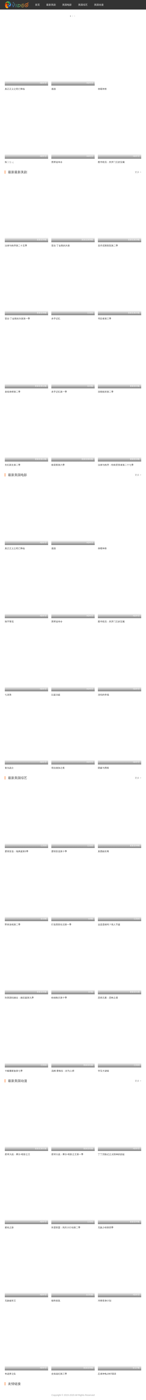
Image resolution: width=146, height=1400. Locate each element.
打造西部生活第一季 (61, 924)
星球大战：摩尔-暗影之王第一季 (67, 1154)
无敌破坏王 (10, 1300)
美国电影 (67, 4)
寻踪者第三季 (104, 318)
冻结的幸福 (103, 694)
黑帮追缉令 (56, 621)
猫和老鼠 (55, 1300)
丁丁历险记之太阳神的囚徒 (111, 1154)
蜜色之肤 (9, 1227)
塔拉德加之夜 (58, 768)
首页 (37, 4)
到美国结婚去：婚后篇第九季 (19, 997)
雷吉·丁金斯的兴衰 (60, 245)
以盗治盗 (55, 694)
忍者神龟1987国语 (107, 1373)
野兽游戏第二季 (12, 924)
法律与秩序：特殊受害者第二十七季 (116, 465)
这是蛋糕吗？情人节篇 (109, 924)
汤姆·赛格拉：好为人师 (62, 1071)
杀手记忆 (55, 318)
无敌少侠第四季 (105, 1227)
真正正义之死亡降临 (15, 89)
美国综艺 (83, 4)
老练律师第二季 (12, 391)
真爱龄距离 (103, 851)
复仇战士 (9, 768)
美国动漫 (99, 4)
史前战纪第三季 (59, 1373)
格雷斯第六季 (58, 465)
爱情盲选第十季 (59, 851)
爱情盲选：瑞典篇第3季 (16, 851)
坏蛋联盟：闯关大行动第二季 (65, 1227)
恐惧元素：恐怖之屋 (108, 997)
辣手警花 (9, 621)
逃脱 (53, 89)
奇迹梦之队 (10, 1373)
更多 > (138, 172)
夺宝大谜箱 (103, 1071)
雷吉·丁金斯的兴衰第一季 (17, 318)
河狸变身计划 (104, 1300)
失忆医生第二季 (12, 465)
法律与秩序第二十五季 (16, 245)
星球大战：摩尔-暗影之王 (17, 1154)
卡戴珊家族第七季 (14, 1071)
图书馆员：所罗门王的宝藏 (111, 621)
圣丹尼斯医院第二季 (108, 245)
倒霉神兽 (102, 89)
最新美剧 (51, 4)
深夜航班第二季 (105, 391)
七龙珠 (8, 694)
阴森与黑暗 (103, 768)
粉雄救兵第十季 (59, 997)
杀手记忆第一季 (59, 391)
